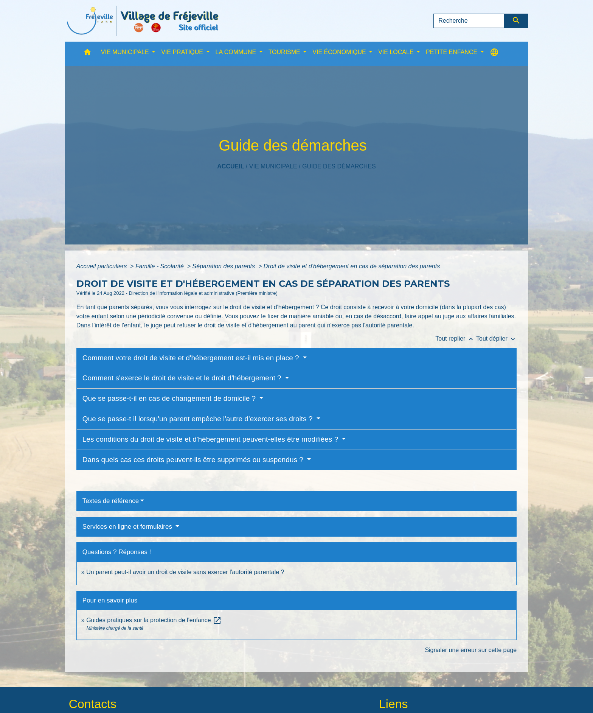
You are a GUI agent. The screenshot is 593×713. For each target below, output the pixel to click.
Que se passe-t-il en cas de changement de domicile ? (170, 398)
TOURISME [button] (285, 52)
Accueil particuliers (102, 266)
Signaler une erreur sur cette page (471, 650)
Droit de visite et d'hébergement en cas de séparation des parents (352, 266)
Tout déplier (496, 338)
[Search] (469, 21)
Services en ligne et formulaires (128, 526)
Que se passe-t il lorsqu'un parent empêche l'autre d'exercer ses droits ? (198, 419)
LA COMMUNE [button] (237, 52)
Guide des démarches (339, 166)
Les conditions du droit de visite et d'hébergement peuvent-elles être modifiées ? (211, 439)
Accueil (230, 166)
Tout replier (455, 338)
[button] (87, 54)
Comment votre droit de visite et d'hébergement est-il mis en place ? (191, 358)
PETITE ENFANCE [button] (452, 52)
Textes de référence (110, 500)
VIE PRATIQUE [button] (183, 52)
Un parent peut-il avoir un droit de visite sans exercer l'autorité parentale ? (185, 572)
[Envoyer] (516, 21)
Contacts (92, 704)
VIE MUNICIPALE (273, 166)
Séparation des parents (224, 266)
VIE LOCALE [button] (396, 52)
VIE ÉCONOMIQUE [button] (340, 52)
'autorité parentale (388, 325)
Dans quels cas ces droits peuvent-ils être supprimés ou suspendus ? (193, 460)
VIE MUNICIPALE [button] (126, 52)
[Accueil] (142, 21)
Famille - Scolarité (160, 266)
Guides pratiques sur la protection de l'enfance (154, 620)
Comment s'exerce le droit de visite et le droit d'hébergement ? (182, 378)
